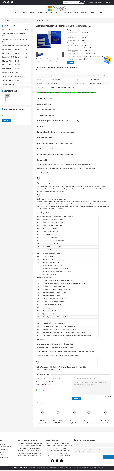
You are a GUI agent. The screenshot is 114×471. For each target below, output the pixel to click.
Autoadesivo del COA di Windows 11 (14, 40)
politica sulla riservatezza (19, 467)
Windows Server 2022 (9, 80)
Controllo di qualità (70, 13)
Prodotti (24, 13)
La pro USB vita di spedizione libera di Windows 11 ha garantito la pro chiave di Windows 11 (30, 450)
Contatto (70, 62)
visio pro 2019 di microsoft (52, 367)
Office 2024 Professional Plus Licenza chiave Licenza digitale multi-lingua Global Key (59, 445)
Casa (16, 13)
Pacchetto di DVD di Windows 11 (13, 57)
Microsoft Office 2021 (9, 69)
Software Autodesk (8, 84)
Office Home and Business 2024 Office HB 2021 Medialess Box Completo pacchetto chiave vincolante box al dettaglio (59, 450)
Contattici (84, 13)
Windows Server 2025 (9, 73)
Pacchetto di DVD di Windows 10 (13, 53)
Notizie (93, 13)
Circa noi (40, 13)
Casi (100, 13)
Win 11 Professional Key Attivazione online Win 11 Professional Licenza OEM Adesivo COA (42, 422)
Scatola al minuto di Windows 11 (13, 49)
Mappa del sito (4, 457)
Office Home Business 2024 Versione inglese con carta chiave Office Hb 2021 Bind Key (58, 455)
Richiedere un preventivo (95, 2)
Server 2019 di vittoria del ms (12, 77)
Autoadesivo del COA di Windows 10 (14, 34)
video (32, 13)
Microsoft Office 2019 (9, 65)
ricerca (82, 2)
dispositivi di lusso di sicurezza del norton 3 (48, 369)
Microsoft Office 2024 (9, 61)
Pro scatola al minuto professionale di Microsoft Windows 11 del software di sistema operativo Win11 (29, 455)
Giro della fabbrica (53, 13)
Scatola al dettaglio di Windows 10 (14, 45)
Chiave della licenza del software (20, 21)
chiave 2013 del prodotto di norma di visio (73, 367)
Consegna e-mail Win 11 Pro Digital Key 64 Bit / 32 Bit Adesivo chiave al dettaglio (31, 444)
